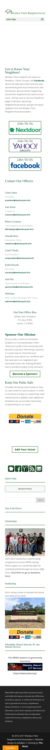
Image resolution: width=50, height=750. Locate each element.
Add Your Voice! (25, 449)
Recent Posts (25, 488)
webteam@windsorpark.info (17, 301)
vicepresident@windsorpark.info (19, 258)
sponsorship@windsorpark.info (19, 287)
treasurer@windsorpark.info (17, 215)
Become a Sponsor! (25, 374)
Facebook (39, 80)
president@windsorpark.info (18, 200)
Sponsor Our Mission (20, 334)
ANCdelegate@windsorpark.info (19, 229)
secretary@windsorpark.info (17, 272)
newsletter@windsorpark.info (18, 244)
